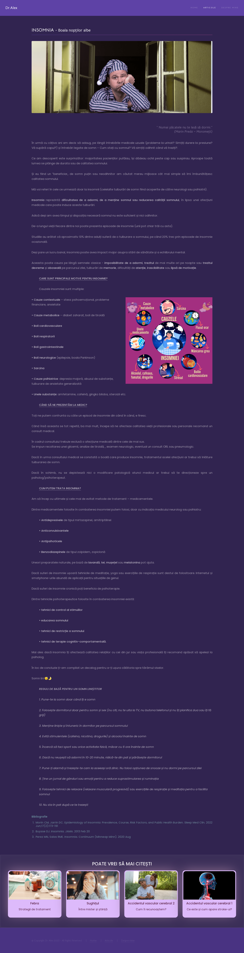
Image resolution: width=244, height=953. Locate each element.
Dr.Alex (11, 7)
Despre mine (230, 7)
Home (194, 7)
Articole (209, 7)
